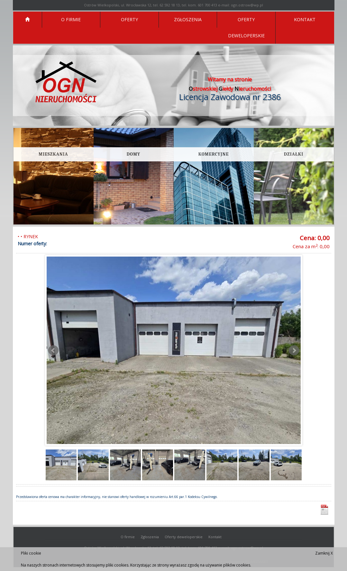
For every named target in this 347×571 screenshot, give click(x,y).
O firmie (128, 536)
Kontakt (215, 536)
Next (294, 350)
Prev (53, 350)
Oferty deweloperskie (184, 536)
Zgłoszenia (150, 536)
